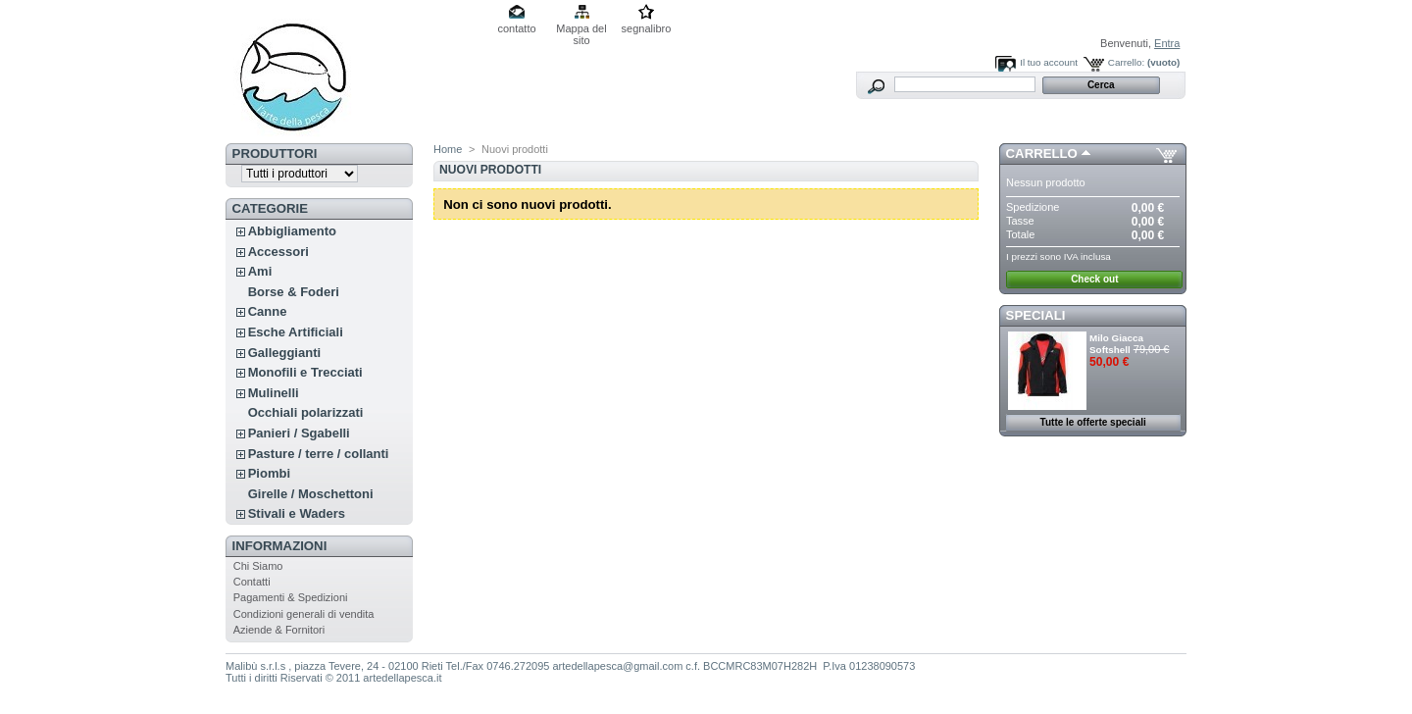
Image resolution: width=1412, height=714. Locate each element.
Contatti (252, 581)
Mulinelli (273, 392)
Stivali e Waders (296, 513)
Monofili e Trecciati (305, 372)
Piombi (269, 473)
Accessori (278, 251)
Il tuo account (1049, 62)
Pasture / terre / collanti (318, 453)
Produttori (275, 153)
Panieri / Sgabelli (299, 433)
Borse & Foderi (293, 291)
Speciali (1036, 315)
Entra (1167, 43)
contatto (516, 28)
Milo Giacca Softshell (1116, 343)
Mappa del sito (581, 30)
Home (447, 149)
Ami (260, 271)
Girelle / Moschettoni (311, 493)
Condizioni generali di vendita (304, 614)
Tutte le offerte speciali (1093, 422)
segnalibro (647, 28)
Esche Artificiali (295, 332)
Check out (1094, 279)
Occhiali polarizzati (306, 412)
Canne (267, 311)
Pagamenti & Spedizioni (290, 597)
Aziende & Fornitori (279, 630)
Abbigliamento (292, 231)
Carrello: (1126, 62)
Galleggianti (284, 352)
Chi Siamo (258, 566)
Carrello (1042, 153)
